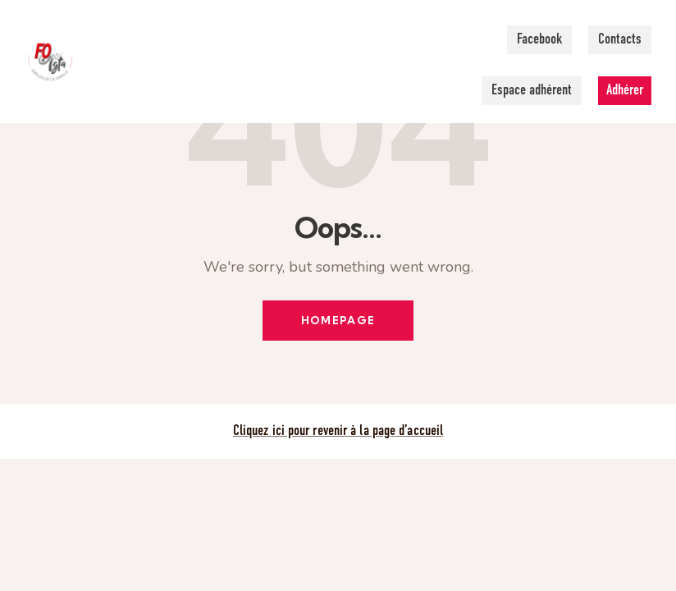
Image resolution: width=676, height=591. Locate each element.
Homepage (338, 321)
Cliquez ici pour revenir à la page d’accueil (338, 433)
